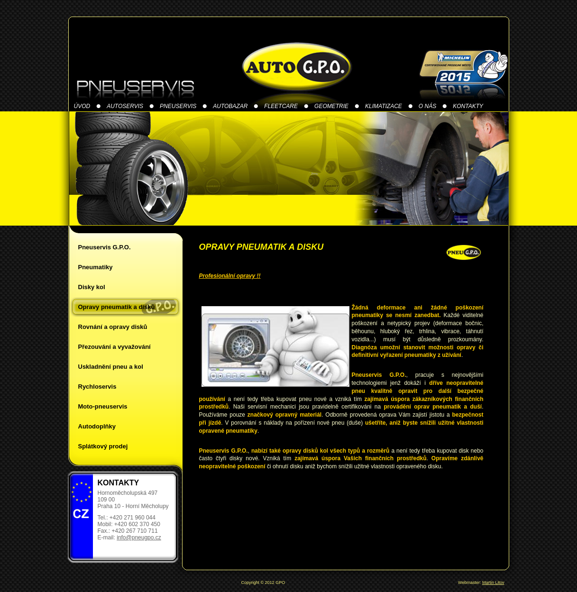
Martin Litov (493, 582)
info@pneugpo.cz (139, 537)
